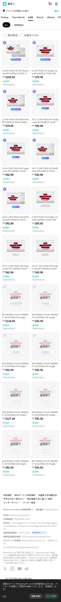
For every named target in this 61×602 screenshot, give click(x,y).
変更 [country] (56, 10)
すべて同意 (51, 596)
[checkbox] (10, 35)
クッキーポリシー (11, 502)
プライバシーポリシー (13, 498)
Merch (40, 17)
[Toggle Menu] (56, 4)
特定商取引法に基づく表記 (39, 498)
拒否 (5, 596)
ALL (6, 24)
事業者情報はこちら (39, 533)
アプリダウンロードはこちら (18, 578)
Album (50, 17)
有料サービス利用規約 (24, 495)
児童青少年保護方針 (47, 495)
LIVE (30, 17)
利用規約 (7, 495)
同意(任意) (35, 596)
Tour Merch (18, 17)
